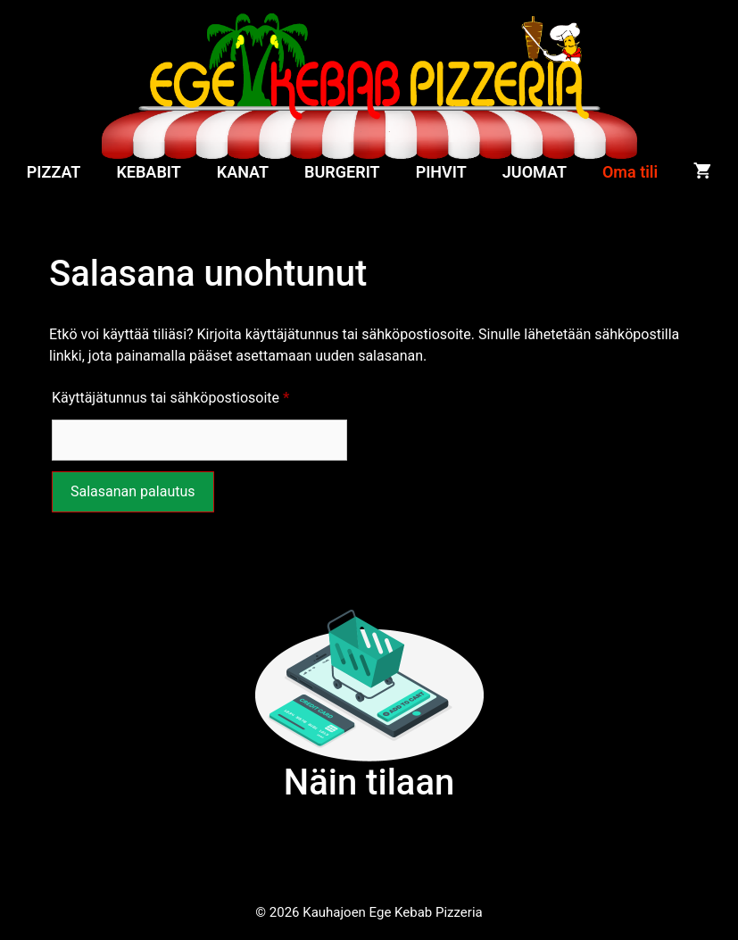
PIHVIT (441, 171)
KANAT (243, 171)
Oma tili (630, 171)
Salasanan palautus (132, 491)
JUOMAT (534, 171)
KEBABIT (148, 171)
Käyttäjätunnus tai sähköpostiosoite (170, 395)
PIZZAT (54, 171)
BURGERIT (342, 171)
